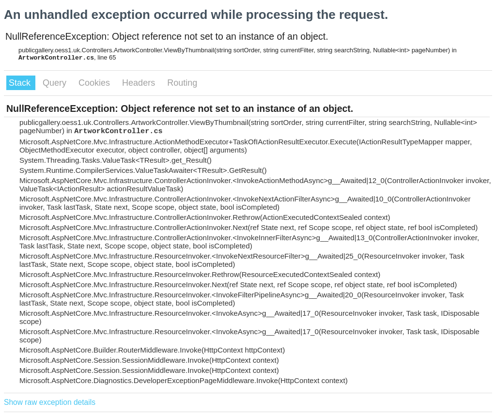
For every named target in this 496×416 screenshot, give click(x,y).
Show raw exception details (49, 402)
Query (56, 83)
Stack (21, 83)
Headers (139, 83)
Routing (182, 83)
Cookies (95, 83)
